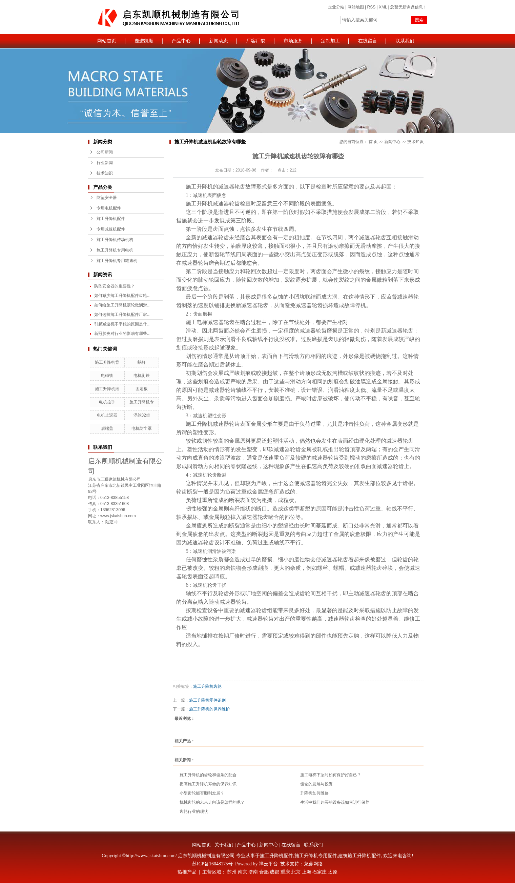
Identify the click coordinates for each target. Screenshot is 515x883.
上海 (306, 872)
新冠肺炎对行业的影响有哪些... (122, 333)
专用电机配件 (109, 208)
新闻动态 (218, 40)
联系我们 (404, 40)
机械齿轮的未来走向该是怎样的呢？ (212, 802)
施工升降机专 (141, 402)
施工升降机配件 (111, 218)
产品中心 (181, 40)
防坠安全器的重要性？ (114, 286)
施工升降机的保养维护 (209, 709)
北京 (296, 872)
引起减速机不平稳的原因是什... (122, 324)
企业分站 (336, 7)
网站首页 (106, 40)
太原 (332, 872)
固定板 (142, 388)
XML (383, 7)
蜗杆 (142, 362)
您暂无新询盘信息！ (408, 7)
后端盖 (107, 428)
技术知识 (105, 173)
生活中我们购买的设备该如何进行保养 (334, 802)
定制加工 (330, 40)
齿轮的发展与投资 (316, 784)
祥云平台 (268, 863)
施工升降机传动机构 (115, 239)
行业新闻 (105, 162)
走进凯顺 (144, 40)
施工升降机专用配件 (315, 855)
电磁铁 (107, 375)
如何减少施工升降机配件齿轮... (122, 295)
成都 (274, 872)
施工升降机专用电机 (115, 250)
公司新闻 (105, 152)
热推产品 (187, 872)
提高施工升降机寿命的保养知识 (208, 784)
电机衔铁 (141, 375)
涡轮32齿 (141, 415)
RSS (371, 7)
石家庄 (319, 872)
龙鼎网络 (313, 863)
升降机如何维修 (314, 793)
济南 (253, 872)
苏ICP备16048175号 (212, 863)
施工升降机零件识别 (207, 700)
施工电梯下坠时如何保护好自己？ (330, 774)
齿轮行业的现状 (194, 811)
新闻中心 (392, 141)
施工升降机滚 (107, 388)
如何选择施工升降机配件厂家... (122, 314)
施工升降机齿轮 (207, 686)
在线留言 (367, 40)
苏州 (231, 872)
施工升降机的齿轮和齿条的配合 (208, 774)
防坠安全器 (107, 197)
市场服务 (293, 40)
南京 (242, 872)
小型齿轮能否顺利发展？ (202, 793)
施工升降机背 (107, 362)
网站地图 (356, 7)
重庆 (285, 872)
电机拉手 (107, 402)
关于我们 (223, 844)
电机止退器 (107, 415)
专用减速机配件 (111, 229)
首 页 (373, 141)
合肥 (264, 872)
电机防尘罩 (141, 428)
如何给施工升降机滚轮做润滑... (122, 305)
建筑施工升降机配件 (359, 855)
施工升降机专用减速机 (117, 260)
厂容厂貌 (255, 40)
